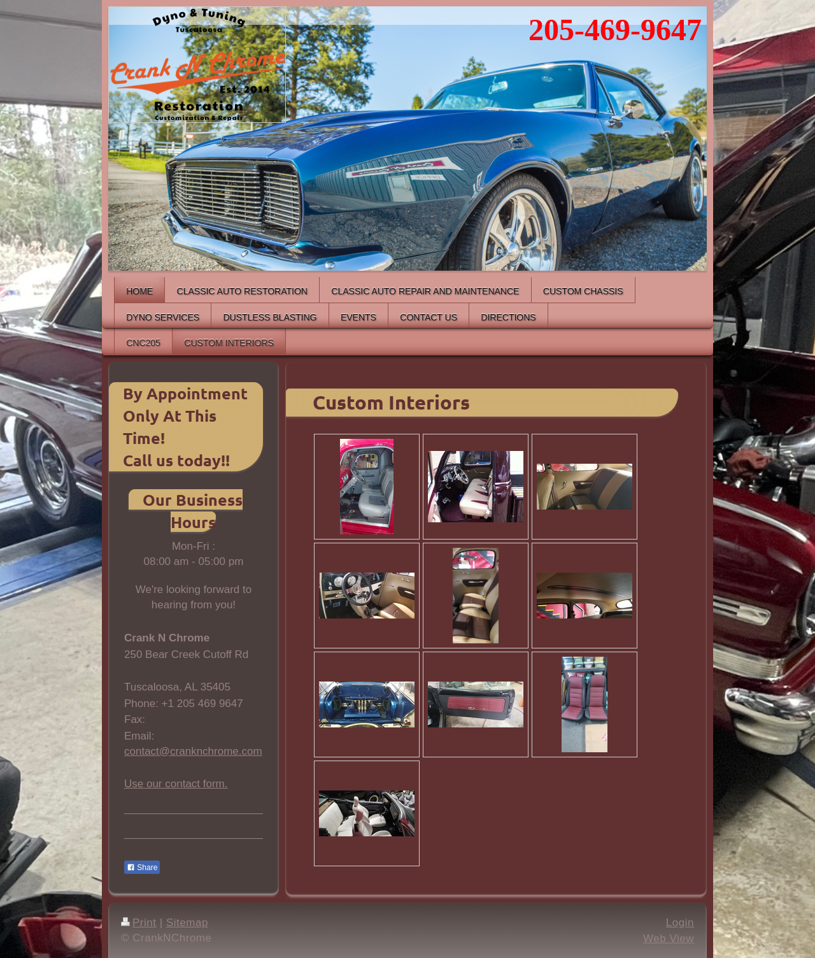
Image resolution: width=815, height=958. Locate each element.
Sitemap (187, 923)
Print (139, 923)
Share (142, 867)
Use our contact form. (176, 784)
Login (680, 923)
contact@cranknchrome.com (193, 751)
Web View (668, 939)
